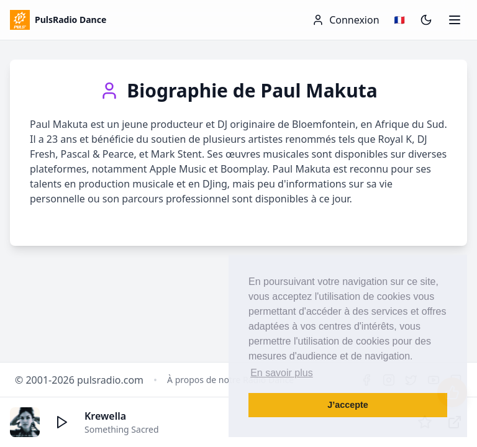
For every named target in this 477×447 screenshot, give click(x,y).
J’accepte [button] (347, 405)
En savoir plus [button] (281, 373)
